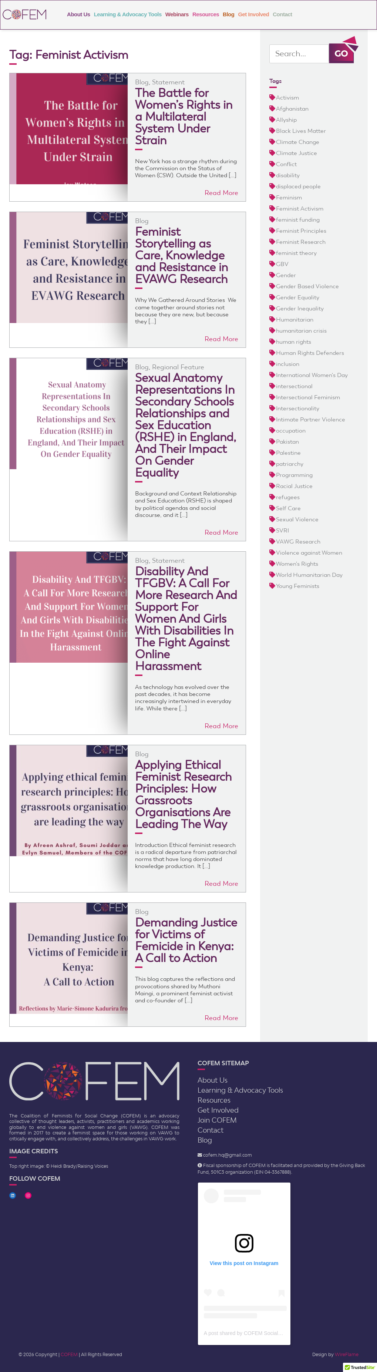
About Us (78, 14)
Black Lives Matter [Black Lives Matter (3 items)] (301, 131)
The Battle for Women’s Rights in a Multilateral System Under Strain (183, 116)
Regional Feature (178, 367)
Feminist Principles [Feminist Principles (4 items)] (301, 231)
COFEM (69, 1354)
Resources (205, 14)
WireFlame (347, 1354)
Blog (228, 14)
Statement (168, 82)
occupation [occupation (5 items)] (291, 430)
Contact (282, 14)
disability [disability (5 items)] (288, 175)
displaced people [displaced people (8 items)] (298, 186)
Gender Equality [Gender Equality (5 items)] (297, 297)
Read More (221, 192)
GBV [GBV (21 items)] (282, 264)
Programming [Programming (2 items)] (294, 475)
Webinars (177, 14)
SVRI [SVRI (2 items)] (282, 530)
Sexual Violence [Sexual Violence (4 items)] (297, 519)
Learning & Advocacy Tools (128, 14)
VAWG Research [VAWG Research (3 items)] (298, 541)
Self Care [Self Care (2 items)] (288, 508)
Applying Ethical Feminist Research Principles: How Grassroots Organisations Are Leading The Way (183, 794)
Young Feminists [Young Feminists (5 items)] (297, 586)
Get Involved (253, 14)
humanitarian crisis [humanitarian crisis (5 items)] (301, 330)
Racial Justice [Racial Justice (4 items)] (294, 486)
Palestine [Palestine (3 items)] (288, 453)
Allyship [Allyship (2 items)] (286, 120)
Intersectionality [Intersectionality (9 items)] (297, 408)
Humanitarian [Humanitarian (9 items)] (294, 319)
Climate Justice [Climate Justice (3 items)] (296, 153)
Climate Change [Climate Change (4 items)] (297, 142)
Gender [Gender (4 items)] (286, 275)
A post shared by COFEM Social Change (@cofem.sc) (266, 1333)
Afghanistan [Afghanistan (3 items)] (292, 108)
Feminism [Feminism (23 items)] (289, 197)
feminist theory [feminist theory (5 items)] (296, 253)
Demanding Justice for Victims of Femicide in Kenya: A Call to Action (186, 940)
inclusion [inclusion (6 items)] (287, 364)
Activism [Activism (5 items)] (287, 97)
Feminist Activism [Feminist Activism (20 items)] (299, 208)
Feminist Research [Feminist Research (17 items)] (301, 242)
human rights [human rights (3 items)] (293, 342)
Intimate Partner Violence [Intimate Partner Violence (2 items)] (310, 419)
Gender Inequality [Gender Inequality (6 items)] (300, 308)
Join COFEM (217, 1120)
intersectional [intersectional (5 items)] (294, 386)
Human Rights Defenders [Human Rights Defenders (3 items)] (310, 353)
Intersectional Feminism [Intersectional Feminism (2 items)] (308, 397)
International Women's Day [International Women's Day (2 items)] (312, 375)
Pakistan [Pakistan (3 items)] (287, 441)
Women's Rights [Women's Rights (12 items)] (297, 564)
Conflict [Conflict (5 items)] (286, 164)
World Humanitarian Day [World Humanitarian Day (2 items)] (309, 575)
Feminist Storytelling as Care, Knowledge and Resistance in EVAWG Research (181, 255)
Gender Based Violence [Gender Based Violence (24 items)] (307, 286)
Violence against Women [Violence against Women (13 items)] (309, 552)
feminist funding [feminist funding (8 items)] (298, 219)
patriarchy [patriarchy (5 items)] (289, 464)
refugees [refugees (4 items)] (288, 497)
